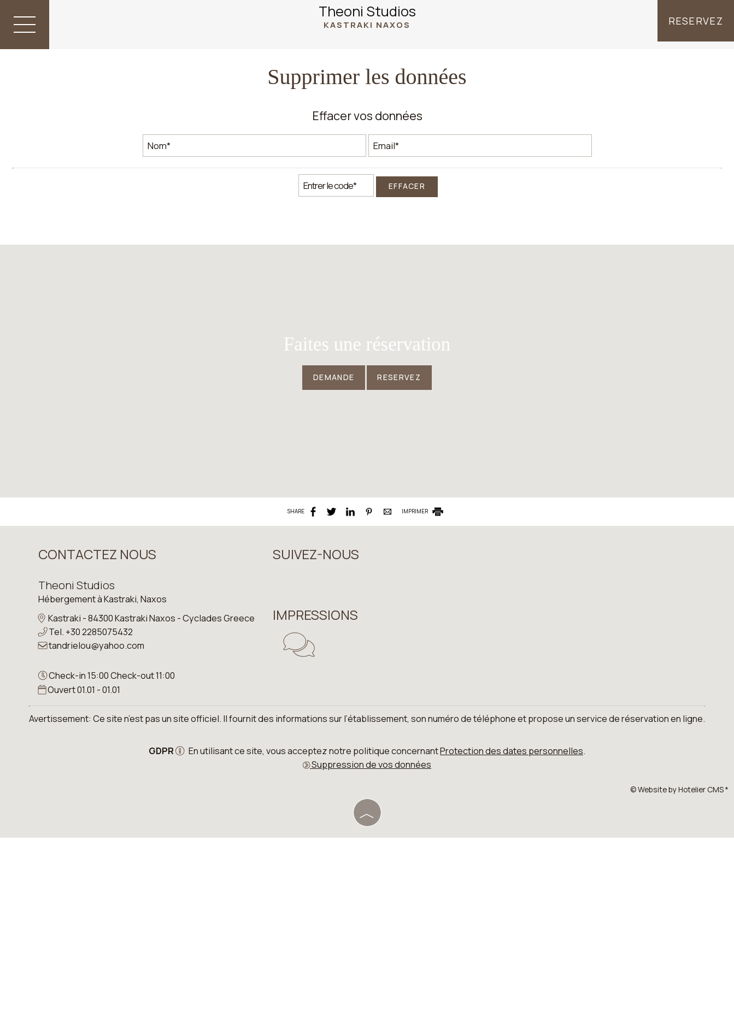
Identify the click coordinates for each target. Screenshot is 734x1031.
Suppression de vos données (367, 960)
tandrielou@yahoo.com (98, 835)
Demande (326, 524)
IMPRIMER (423, 681)
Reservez (694, 24)
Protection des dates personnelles (511, 946)
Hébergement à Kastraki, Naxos (104, 775)
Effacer (407, 224)
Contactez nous (99, 730)
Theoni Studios (367, 18)
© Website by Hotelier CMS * (679, 985)
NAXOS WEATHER (499, 764)
